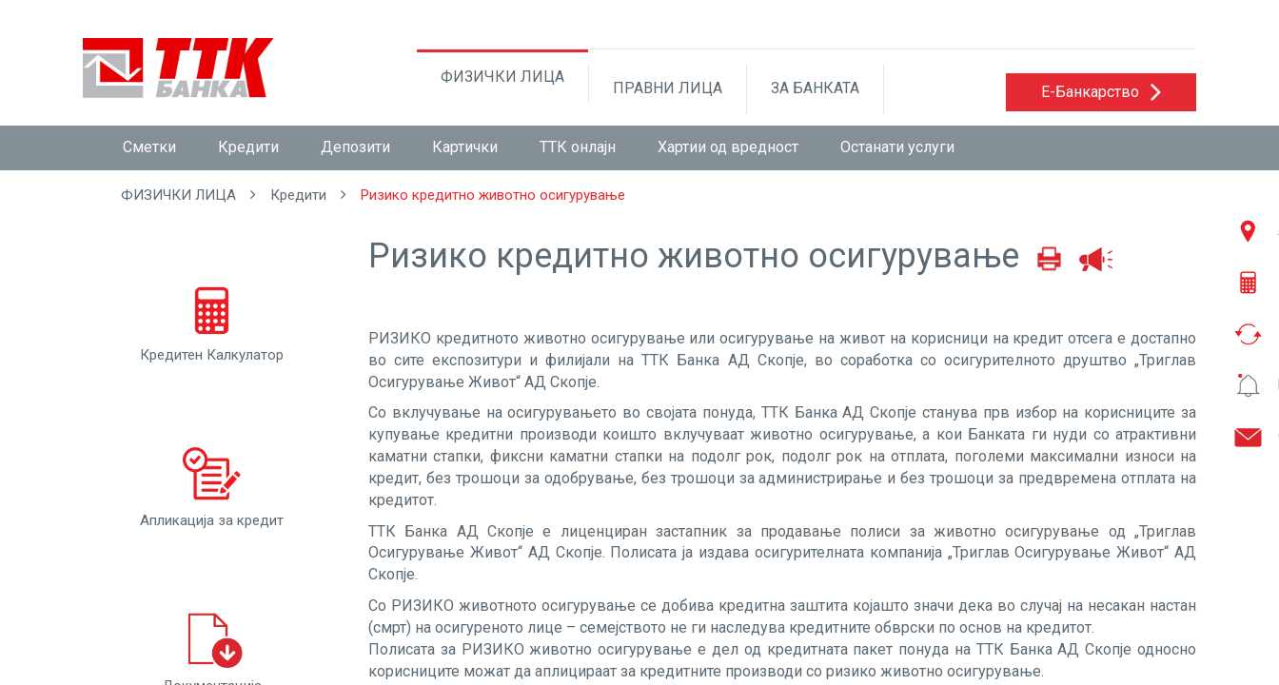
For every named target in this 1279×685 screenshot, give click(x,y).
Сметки (149, 147)
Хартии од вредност (728, 147)
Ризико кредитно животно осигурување (493, 195)
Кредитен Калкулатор (211, 319)
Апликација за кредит (211, 485)
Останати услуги (897, 147)
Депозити (355, 147)
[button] (1101, 92)
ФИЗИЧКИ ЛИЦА (502, 77)
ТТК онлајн (578, 147)
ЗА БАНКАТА (815, 88)
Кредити (248, 147)
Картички (465, 147)
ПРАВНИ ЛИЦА (667, 88)
